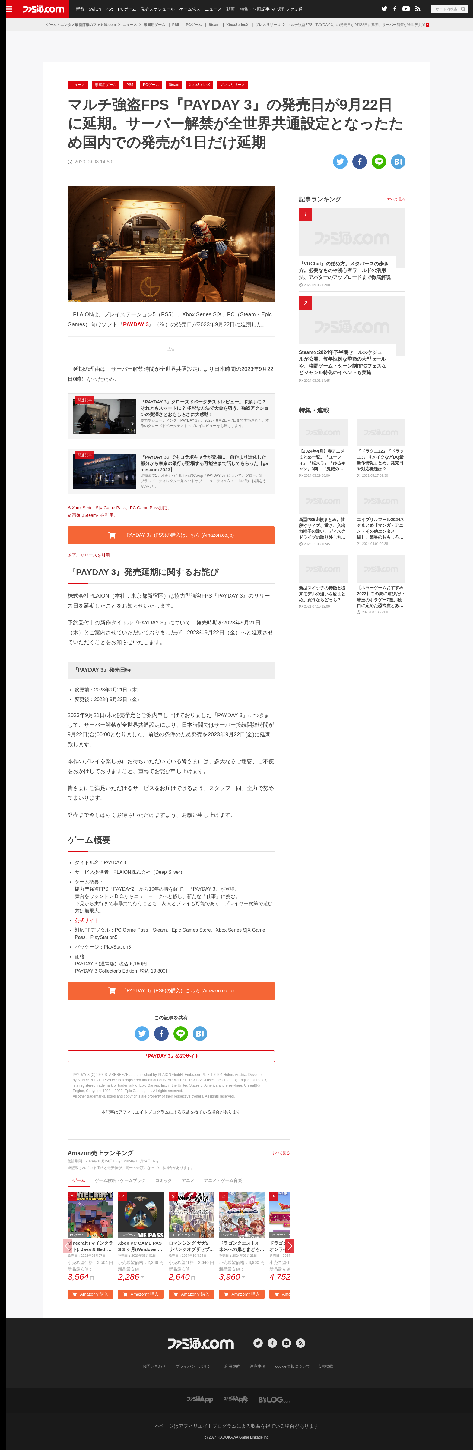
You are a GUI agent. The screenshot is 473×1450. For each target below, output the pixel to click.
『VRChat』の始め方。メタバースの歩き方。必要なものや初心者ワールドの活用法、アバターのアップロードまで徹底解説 (345, 270)
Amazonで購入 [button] (90, 1294)
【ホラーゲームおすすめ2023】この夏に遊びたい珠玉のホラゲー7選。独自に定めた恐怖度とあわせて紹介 (380, 596)
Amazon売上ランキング (100, 1153)
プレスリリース (268, 25)
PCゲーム (126, 9)
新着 (79, 9)
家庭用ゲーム (154, 25)
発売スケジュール (156, 9)
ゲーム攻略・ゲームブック (120, 1180)
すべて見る (281, 1153)
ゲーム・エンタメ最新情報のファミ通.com (81, 25)
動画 (228, 9)
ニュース (211, 9)
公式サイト (87, 920)
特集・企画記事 (252, 9)
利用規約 (232, 1367)
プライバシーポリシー (197, 1367)
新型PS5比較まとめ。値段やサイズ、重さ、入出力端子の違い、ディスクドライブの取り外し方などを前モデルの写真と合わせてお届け (322, 528)
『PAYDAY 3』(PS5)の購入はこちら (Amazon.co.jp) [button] (171, 535)
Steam (213, 25)
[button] (289, 1246)
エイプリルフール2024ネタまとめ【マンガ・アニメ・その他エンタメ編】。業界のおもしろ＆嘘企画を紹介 (380, 528)
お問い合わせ (159, 1367)
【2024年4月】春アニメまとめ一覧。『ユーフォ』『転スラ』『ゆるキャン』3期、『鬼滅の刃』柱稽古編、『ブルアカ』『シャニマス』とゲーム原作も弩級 (322, 460)
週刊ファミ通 (287, 9)
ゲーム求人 (188, 9)
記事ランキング (320, 199)
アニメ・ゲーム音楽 (223, 1180)
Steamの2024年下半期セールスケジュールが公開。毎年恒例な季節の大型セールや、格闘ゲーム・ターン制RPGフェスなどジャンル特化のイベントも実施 (343, 362)
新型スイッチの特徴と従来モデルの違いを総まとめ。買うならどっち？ (322, 594)
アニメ (188, 1180)
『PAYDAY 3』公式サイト (171, 1056)
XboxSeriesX (237, 25)
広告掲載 (320, 1367)
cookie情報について (290, 1367)
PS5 (109, 9)
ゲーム (78, 1180)
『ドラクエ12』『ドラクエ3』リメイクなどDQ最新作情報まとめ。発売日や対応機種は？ (380, 460)
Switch (94, 9)
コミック (163, 1180)
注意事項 (256, 1367)
